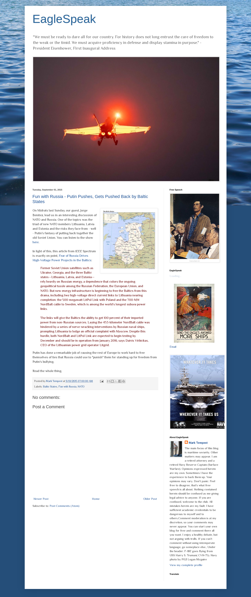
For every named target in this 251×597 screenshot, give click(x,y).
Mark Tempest (198, 442)
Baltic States (50, 386)
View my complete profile (186, 565)
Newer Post (41, 498)
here (36, 242)
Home (96, 498)
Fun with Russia (67, 386)
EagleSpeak (64, 18)
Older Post (150, 498)
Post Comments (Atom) (64, 505)
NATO (81, 386)
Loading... (175, 276)
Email (173, 346)
